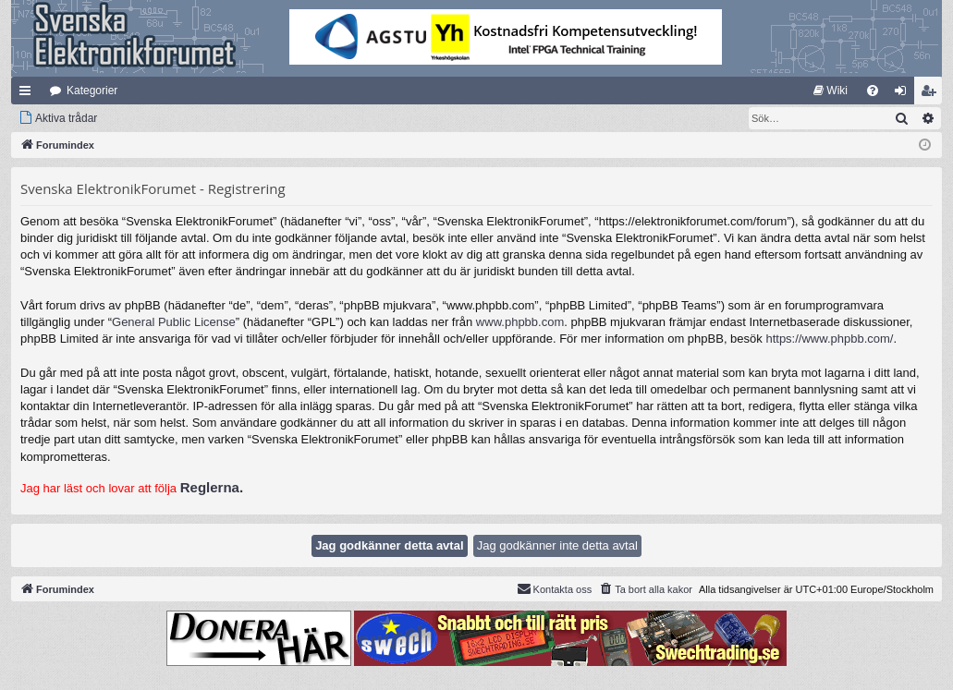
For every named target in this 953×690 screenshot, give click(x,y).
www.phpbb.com (520, 322)
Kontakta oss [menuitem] (555, 588)
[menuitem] (830, 90)
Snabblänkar (28, 94)
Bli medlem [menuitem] (932, 94)
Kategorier (92, 90)
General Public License (174, 322)
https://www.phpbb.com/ (829, 338)
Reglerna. (211, 487)
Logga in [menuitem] (904, 94)
